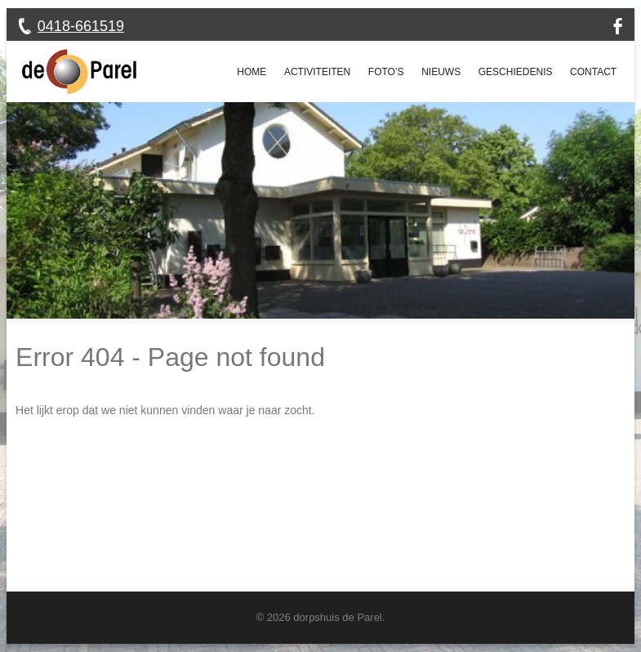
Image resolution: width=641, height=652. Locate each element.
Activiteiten (317, 72)
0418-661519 (81, 26)
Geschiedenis (516, 72)
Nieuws (441, 72)
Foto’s (386, 72)
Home (251, 72)
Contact (593, 72)
